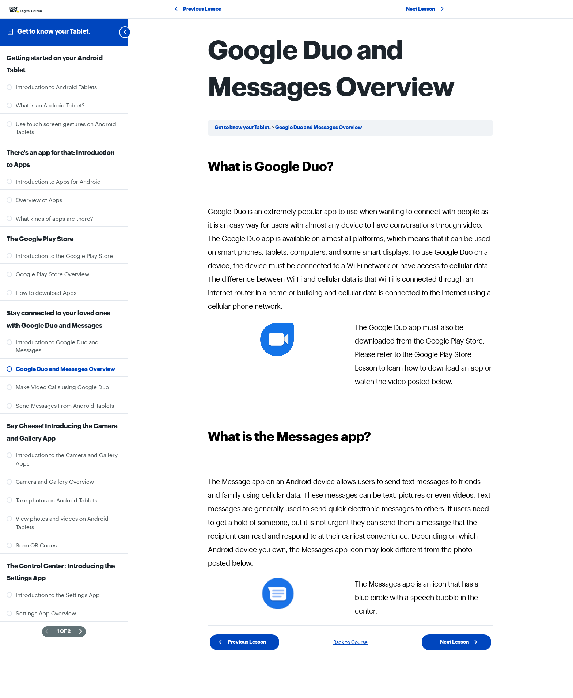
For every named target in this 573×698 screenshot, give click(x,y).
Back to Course (350, 642)
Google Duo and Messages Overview (318, 127)
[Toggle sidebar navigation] (116, 32)
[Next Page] (80, 632)
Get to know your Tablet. (53, 31)
